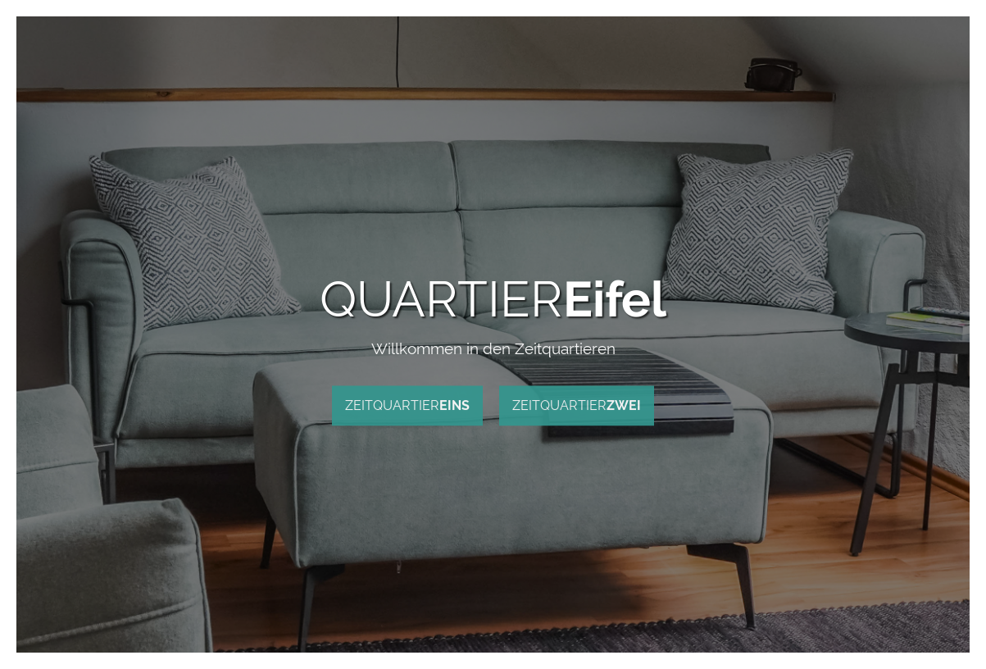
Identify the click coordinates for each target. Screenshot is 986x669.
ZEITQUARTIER (407, 405)
